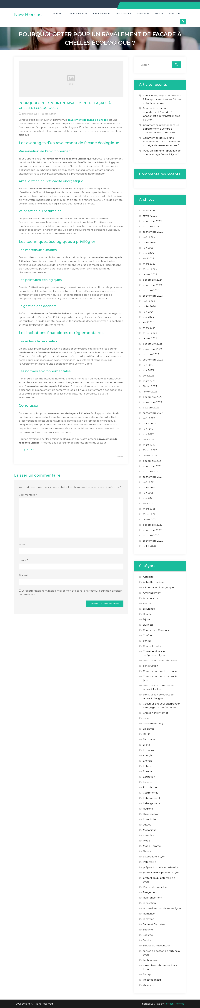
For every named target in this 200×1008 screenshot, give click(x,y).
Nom (23, 544)
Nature (174, 13)
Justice (147, 824)
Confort (147, 635)
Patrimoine (149, 861)
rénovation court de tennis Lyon (162, 908)
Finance (143, 13)
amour (147, 603)
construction (150, 665)
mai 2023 (148, 370)
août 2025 (149, 237)
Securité (148, 929)
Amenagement (152, 598)
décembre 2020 (152, 524)
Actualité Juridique (154, 582)
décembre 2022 (152, 396)
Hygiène (148, 808)
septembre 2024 (153, 295)
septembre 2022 (153, 412)
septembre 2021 (152, 476)
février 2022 (150, 450)
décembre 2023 (152, 343)
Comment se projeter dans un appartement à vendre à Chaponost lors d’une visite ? (161, 128)
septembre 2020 (153, 540)
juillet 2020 (149, 546)
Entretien (148, 766)
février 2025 (150, 269)
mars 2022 (149, 444)
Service (147, 940)
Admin (120, 456)
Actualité (148, 576)
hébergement (151, 797)
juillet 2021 (149, 487)
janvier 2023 (150, 391)
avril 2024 (148, 322)
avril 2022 (148, 439)
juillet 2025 (149, 242)
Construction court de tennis (160, 671)
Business (148, 624)
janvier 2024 (150, 338)
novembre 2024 (152, 285)
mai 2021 (148, 498)
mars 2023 (149, 380)
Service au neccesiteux (156, 945)
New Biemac (28, 14)
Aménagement (152, 592)
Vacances (148, 985)
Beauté (147, 614)
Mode (159, 13)
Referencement (152, 897)
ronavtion (148, 918)
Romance (149, 913)
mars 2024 (149, 327)
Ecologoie (123, 13)
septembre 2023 (153, 359)
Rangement (150, 892)
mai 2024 (148, 317)
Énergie (147, 760)
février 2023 (150, 386)
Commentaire (28, 494)
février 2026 (150, 215)
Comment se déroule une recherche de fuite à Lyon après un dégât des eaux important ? (162, 141)
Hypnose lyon (151, 813)
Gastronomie (77, 13)
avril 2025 (148, 258)
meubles (148, 835)
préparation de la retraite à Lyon (162, 867)
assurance (149, 608)
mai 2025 (148, 253)
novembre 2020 (152, 530)
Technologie (150, 959)
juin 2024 (148, 311)
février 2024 (150, 333)
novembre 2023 (152, 348)
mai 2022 (148, 434)
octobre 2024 (151, 290)
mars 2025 (149, 263)
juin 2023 (148, 364)
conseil (147, 640)
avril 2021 (148, 503)
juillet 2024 (149, 306)
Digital (57, 13)
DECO (146, 734)
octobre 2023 (151, 354)
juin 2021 (148, 492)
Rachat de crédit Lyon (156, 886)
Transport (148, 974)
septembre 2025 (153, 231)
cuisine (147, 718)
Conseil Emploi (152, 646)
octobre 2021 (151, 471)
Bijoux (146, 619)
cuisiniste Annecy (153, 723)
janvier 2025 (150, 274)
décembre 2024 (152, 279)
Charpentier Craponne (156, 630)
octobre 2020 (151, 535)
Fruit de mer (150, 787)
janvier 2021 (150, 519)
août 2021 (148, 482)
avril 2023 (148, 375)
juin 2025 (148, 247)
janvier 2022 (150, 455)
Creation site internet (155, 712)
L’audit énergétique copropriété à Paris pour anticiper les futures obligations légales (162, 99)
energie (147, 755)
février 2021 (149, 514)
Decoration (101, 13)
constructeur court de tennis (160, 660)
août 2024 (149, 301)
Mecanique (149, 829)
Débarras (148, 728)
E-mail (23, 560)
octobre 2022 (151, 407)
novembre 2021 (152, 466)
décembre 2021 (152, 460)
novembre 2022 (152, 402)
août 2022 (149, 418)
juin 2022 (148, 428)
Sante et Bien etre (154, 924)
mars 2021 (149, 508)
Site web (24, 575)
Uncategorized (152, 979)
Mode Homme (152, 845)
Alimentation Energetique (158, 587)
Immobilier (149, 819)
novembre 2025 (152, 221)
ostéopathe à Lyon (154, 856)
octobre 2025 (151, 226)
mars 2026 (149, 210)
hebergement (151, 803)
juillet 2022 (149, 423)
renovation (50, 113)
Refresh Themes (174, 1003)
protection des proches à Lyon (161, 872)
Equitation (149, 776)
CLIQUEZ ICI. (26, 449)
